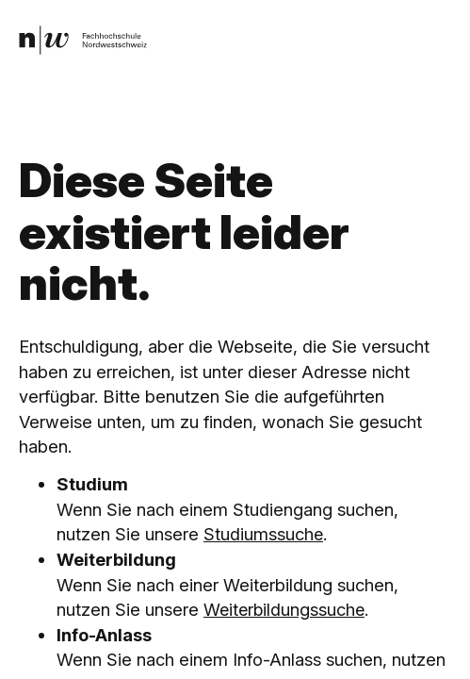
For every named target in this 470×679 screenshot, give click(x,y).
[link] (83, 40)
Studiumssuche (263, 533)
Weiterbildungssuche (285, 609)
